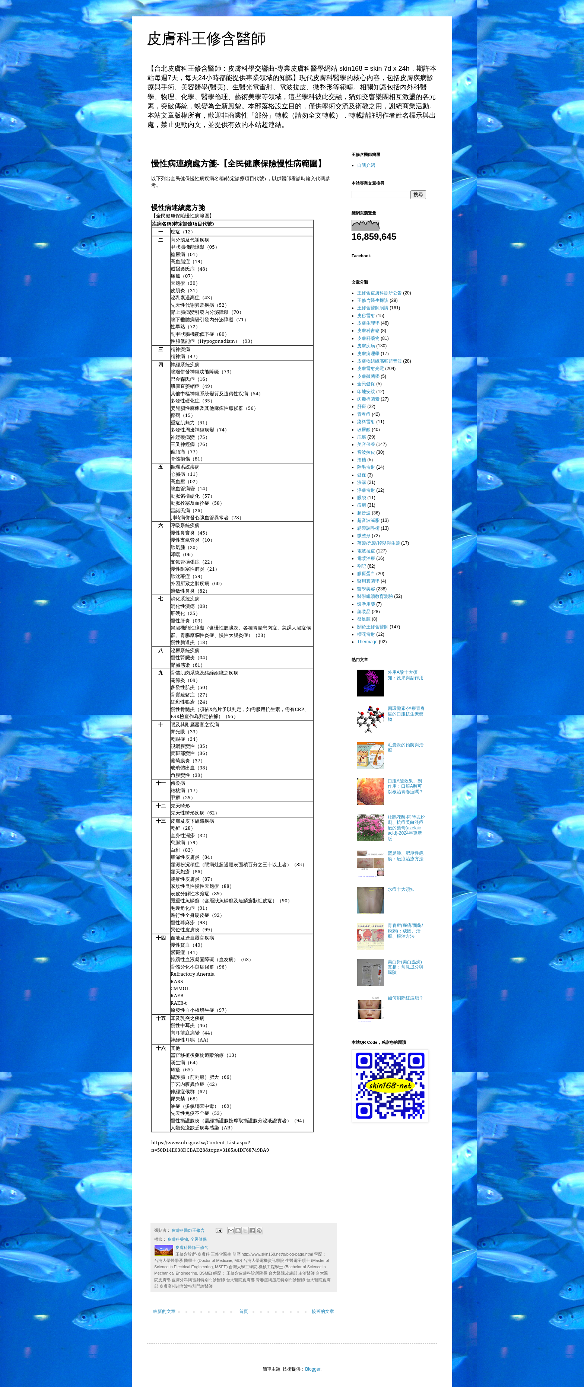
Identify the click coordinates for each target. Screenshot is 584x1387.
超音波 (364, 513)
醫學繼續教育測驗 (375, 596)
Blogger (312, 1369)
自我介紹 (366, 165)
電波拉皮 (366, 551)
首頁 (243, 1311)
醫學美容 (366, 589)
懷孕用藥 (366, 604)
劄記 (361, 566)
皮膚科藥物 (178, 1239)
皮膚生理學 (368, 323)
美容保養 (366, 444)
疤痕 (361, 437)
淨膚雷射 (366, 490)
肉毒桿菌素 (368, 399)
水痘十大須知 (401, 889)
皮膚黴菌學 (368, 376)
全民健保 (198, 1239)
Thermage (367, 641)
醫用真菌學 (368, 581)
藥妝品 (364, 611)
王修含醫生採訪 (372, 300)
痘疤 (361, 505)
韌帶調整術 (368, 528)
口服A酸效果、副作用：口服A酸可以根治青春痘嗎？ (405, 786)
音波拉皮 (366, 452)
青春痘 (364, 414)
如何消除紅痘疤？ (405, 998)
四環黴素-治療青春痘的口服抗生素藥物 (406, 714)
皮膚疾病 (366, 345)
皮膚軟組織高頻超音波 (379, 361)
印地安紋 (366, 391)
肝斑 (361, 406)
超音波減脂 (368, 520)
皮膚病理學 (368, 353)
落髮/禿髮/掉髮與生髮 (378, 543)
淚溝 (361, 482)
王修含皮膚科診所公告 (379, 293)
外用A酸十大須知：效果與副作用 (405, 675)
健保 (361, 475)
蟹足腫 (364, 619)
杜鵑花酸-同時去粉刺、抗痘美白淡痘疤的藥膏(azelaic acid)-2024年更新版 (406, 827)
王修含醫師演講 (372, 307)
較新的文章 (164, 1311)
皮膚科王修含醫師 (206, 38)
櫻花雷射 (366, 634)
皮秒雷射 (366, 315)
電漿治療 (366, 558)
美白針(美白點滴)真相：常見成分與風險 (405, 967)
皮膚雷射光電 (370, 368)
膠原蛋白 (366, 573)
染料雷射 (366, 421)
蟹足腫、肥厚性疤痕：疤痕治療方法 (405, 856)
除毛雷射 (366, 467)
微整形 (364, 535)
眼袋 (361, 497)
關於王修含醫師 (372, 626)
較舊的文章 (323, 1311)
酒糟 (361, 459)
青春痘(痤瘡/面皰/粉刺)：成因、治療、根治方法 (405, 931)
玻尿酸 (364, 429)
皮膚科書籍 (368, 330)
